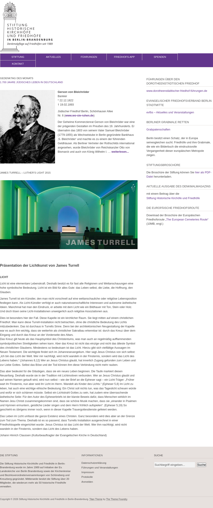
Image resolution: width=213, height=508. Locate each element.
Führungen (89, 57)
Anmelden (87, 481)
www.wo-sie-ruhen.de (79, 115)
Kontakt (18, 63)
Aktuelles (53, 57)
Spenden (160, 57)
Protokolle (87, 477)
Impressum (87, 472)
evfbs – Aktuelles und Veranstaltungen (170, 112)
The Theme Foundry (116, 499)
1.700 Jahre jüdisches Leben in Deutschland (31, 82)
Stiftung (18, 57)
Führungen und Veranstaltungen (99, 467)
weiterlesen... (120, 151)
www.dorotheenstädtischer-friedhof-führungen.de (176, 90)
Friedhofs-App (124, 57)
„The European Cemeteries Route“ (186, 219)
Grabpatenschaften (158, 129)
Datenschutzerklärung (93, 463)
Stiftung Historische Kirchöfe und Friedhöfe (173, 198)
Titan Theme (96, 499)
